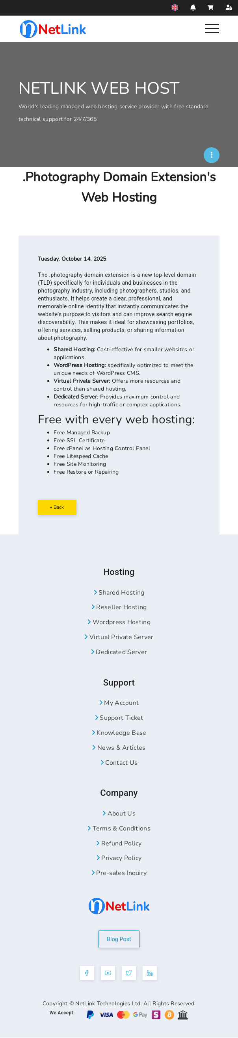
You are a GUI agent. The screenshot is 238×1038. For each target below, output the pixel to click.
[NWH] (211, 155)
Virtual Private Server (118, 637)
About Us (119, 814)
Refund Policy (119, 844)
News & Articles (118, 748)
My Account (119, 703)
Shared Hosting (119, 593)
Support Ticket (119, 718)
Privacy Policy (119, 858)
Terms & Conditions (119, 829)
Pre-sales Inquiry (119, 873)
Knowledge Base (119, 733)
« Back (57, 507)
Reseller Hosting (119, 608)
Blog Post (119, 939)
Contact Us (119, 763)
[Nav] (212, 28)
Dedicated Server (119, 652)
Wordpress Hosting (119, 623)
